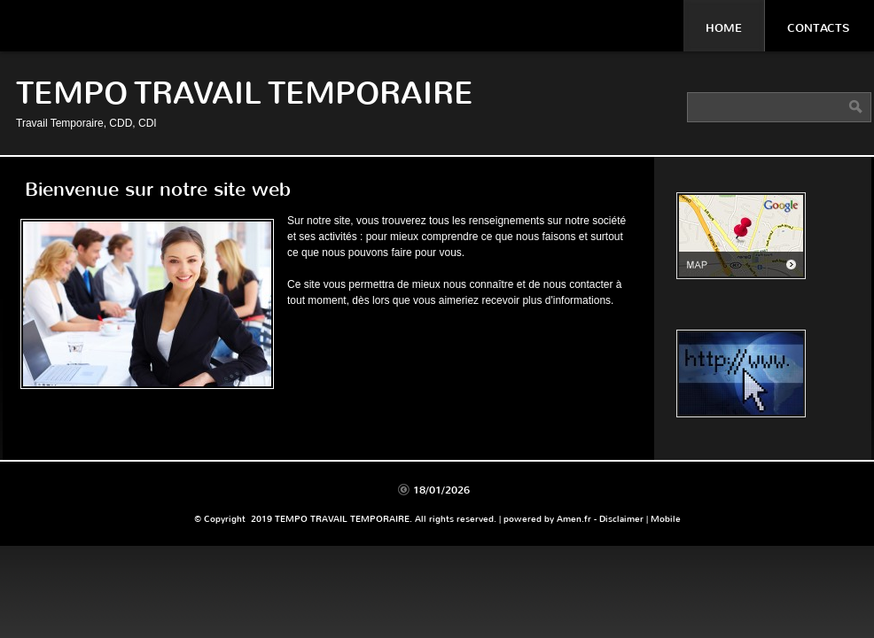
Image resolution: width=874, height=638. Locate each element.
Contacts (818, 27)
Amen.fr (574, 519)
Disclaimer (621, 519)
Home (724, 27)
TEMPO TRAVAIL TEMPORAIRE (244, 93)
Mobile (666, 519)
